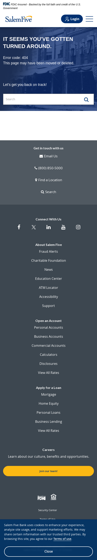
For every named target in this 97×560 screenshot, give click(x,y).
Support (48, 305)
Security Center (47, 510)
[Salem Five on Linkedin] (48, 229)
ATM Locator (48, 287)
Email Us (48, 156)
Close (48, 551)
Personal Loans (48, 412)
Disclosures (48, 363)
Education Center (48, 278)
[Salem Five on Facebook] (18, 229)
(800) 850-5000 (49, 168)
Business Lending (48, 421)
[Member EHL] (54, 497)
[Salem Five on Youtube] (63, 229)
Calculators (48, 354)
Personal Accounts (48, 327)
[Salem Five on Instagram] (78, 229)
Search (48, 192)
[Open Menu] (89, 19)
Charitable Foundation (48, 260)
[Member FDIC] (42, 497)
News (48, 269)
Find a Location (48, 180)
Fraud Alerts (48, 251)
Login (72, 19)
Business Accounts (48, 336)
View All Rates (48, 372)
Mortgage (48, 394)
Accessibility (48, 296)
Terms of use (62, 539)
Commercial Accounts (49, 345)
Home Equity (49, 403)
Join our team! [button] (48, 471)
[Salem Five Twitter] (33, 229)
